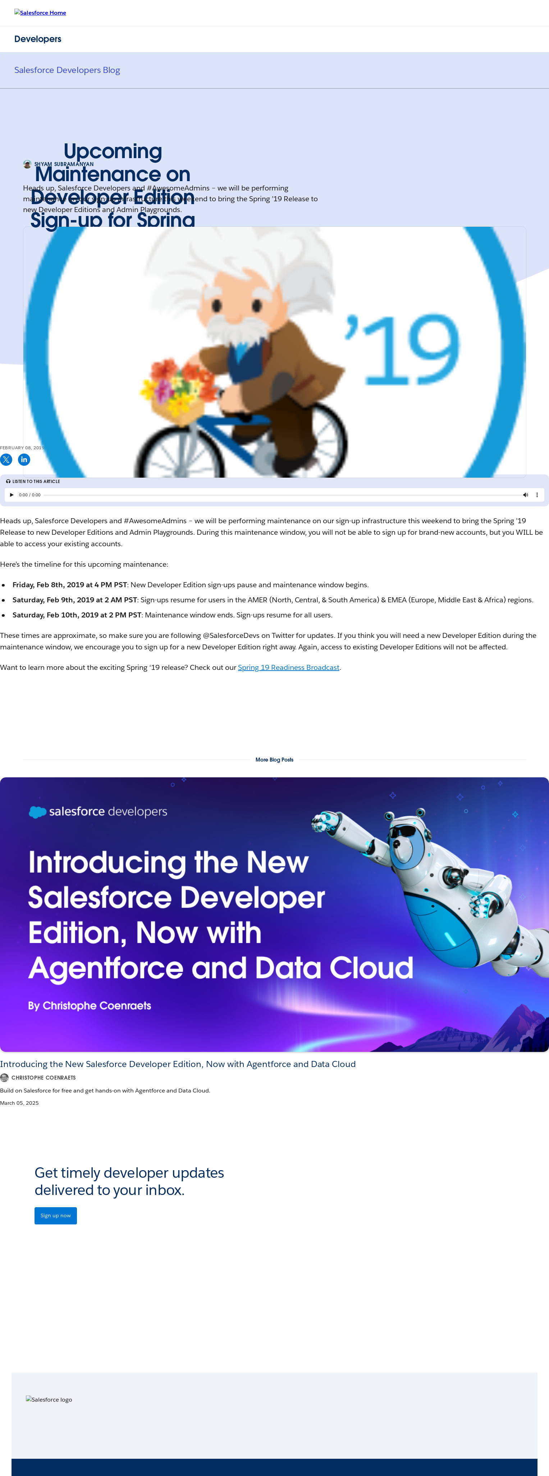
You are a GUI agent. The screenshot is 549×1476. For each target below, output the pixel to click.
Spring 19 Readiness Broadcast (288, 667)
